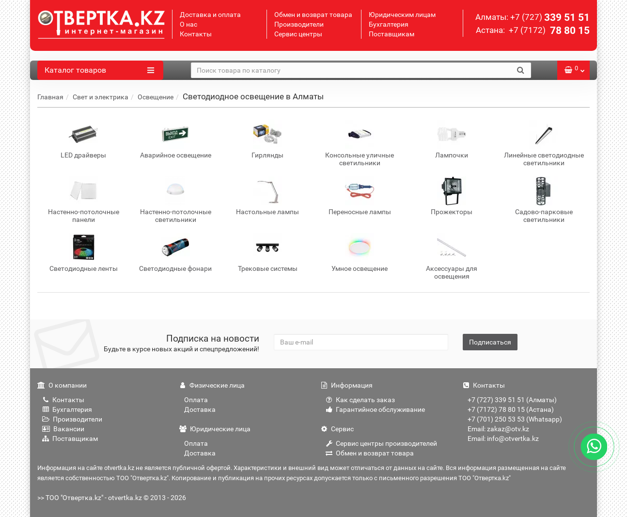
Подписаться (490, 342)
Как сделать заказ (360, 400)
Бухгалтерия (388, 24)
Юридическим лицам (402, 14)
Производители (299, 24)
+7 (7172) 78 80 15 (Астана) (511, 409)
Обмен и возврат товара (313, 14)
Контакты (196, 34)
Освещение (155, 97)
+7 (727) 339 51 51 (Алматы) (512, 400)
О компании (62, 385)
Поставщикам (391, 34)
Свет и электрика (100, 97)
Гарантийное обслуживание (375, 409)
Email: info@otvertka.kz (503, 438)
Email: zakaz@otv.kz (498, 429)
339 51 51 (550, 17)
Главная (50, 97)
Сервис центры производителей (381, 443)
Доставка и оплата (210, 14)
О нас (188, 24)
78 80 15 (548, 30)
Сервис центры (298, 34)
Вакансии (63, 429)
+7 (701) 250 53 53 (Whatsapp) (515, 419)
